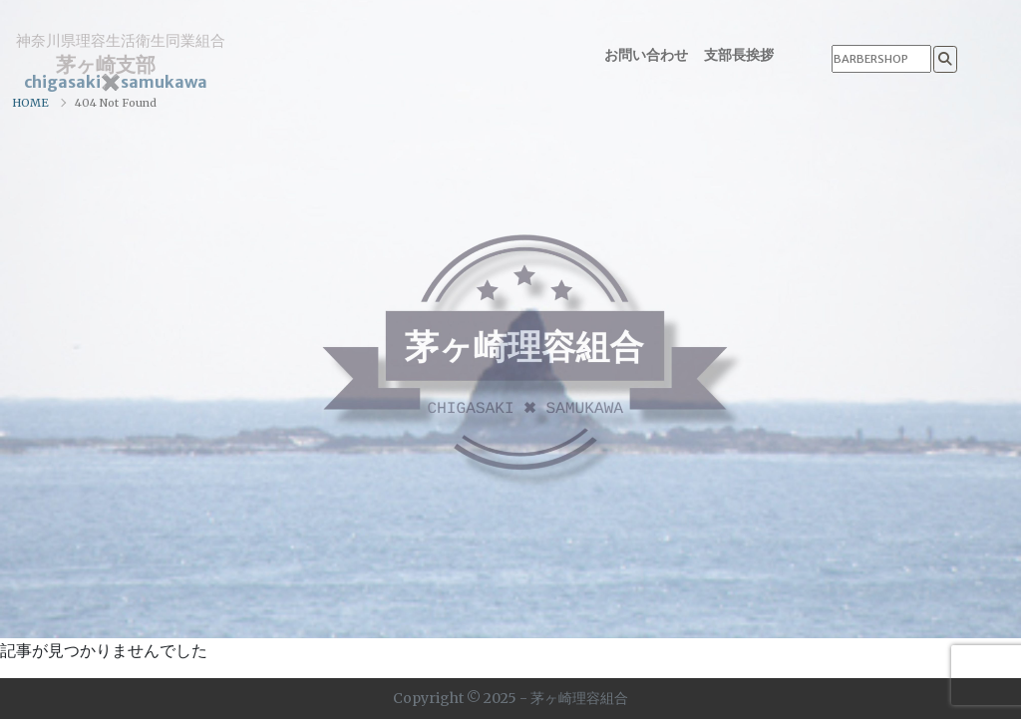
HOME (30, 103)
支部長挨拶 (739, 55)
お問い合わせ (646, 55)
